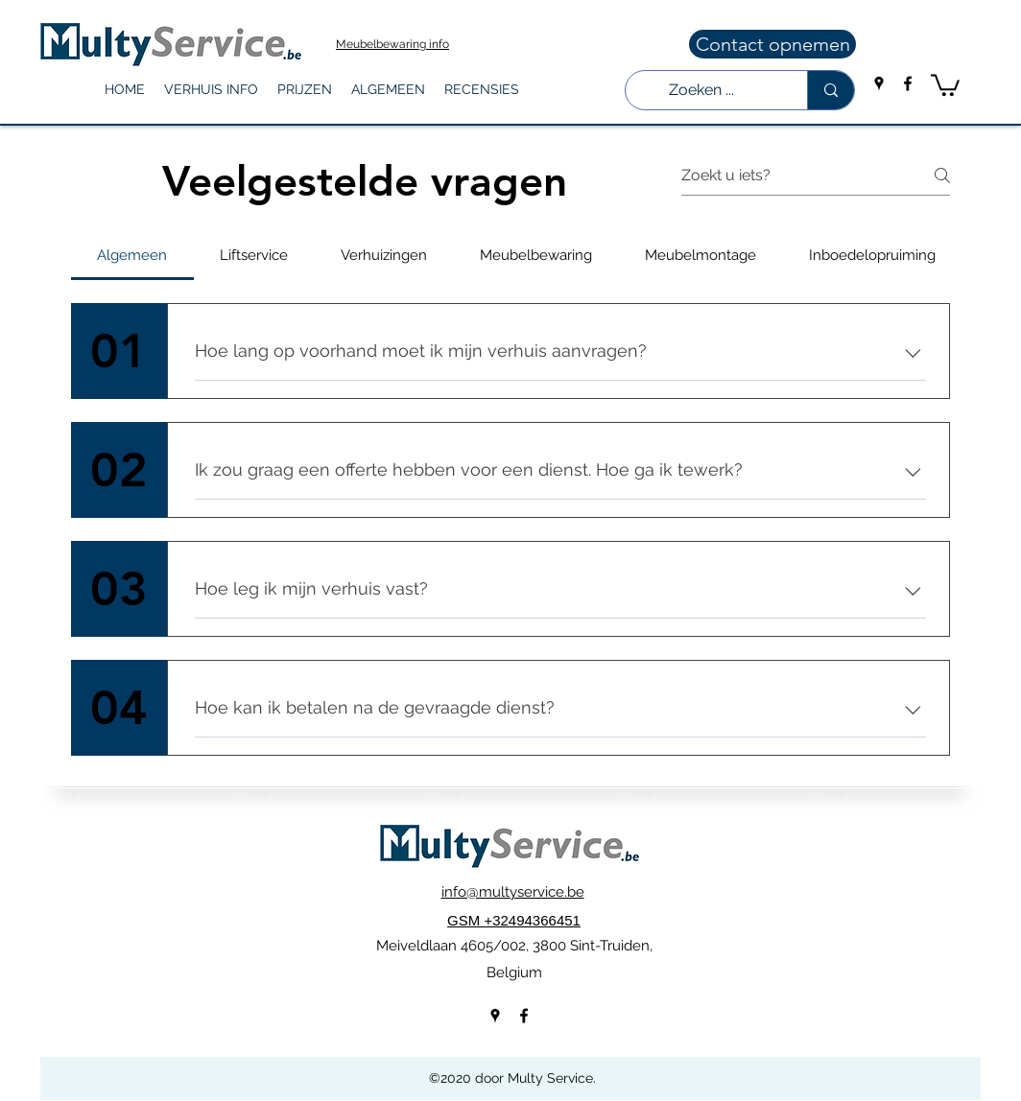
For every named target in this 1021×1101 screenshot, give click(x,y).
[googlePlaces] (879, 83)
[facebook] (907, 83)
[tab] (132, 255)
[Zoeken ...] (702, 90)
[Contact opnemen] (772, 44)
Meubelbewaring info (392, 44)
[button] (211, 90)
